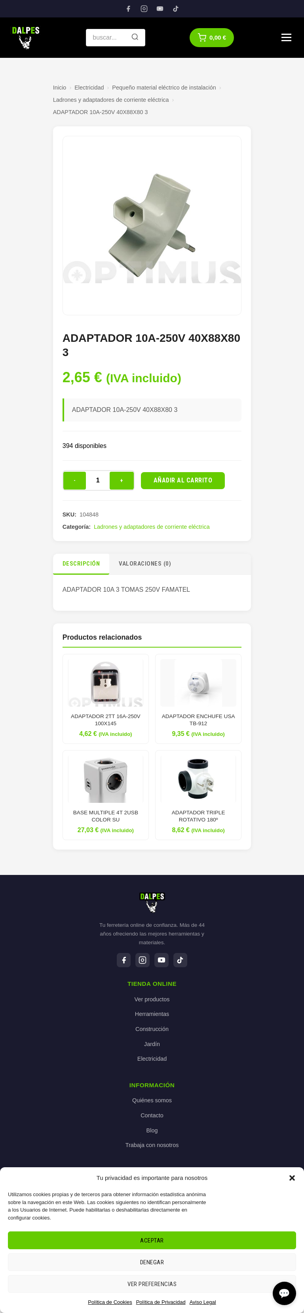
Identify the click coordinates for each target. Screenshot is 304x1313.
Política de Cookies (110, 1302)
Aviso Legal (203, 1302)
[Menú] (286, 37)
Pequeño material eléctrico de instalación (164, 87)
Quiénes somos (152, 1101)
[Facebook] (128, 8)
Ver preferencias (152, 1284)
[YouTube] (159, 8)
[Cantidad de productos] (98, 480)
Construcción (152, 1029)
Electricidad (89, 87)
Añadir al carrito (183, 480)
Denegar (152, 1262)
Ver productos (152, 999)
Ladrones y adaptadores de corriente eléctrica (111, 100)
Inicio (59, 87)
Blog (152, 1130)
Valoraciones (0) (145, 563)
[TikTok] (175, 8)
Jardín (152, 1044)
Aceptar (152, 1240)
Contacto (152, 1115)
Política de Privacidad (161, 1302)
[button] (292, 1178)
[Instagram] (144, 8)
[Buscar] (135, 37)
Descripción (81, 563)
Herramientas (152, 1014)
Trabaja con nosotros (152, 1145)
